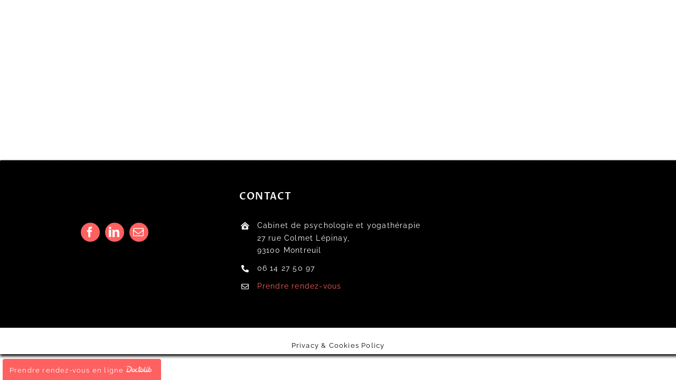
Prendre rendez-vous (299, 286)
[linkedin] (114, 232)
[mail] (138, 232)
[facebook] (90, 232)
